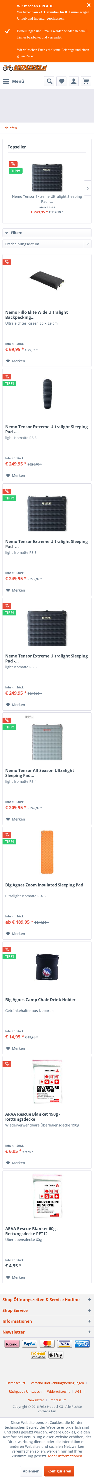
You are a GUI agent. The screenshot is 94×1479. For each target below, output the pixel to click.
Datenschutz (16, 1383)
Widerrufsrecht (58, 1391)
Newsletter (36, 1400)
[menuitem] (13, 81)
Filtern (13, 232)
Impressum (57, 1400)
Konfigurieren (59, 1471)
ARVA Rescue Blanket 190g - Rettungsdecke (32, 1117)
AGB (78, 1391)
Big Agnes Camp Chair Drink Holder (40, 999)
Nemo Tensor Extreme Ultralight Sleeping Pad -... (47, 199)
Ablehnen (31, 1471)
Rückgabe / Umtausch (25, 1391)
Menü (13, 80)
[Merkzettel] (61, 81)
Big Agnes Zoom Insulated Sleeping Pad (44, 885)
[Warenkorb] (86, 81)
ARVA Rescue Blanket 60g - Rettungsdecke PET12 (31, 1231)
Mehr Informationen (65, 1456)
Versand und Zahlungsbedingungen (57, 1383)
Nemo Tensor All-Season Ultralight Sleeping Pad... (39, 773)
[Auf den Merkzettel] (15, 361)
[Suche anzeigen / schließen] (49, 81)
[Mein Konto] (74, 81)
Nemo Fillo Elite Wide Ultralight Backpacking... (36, 315)
